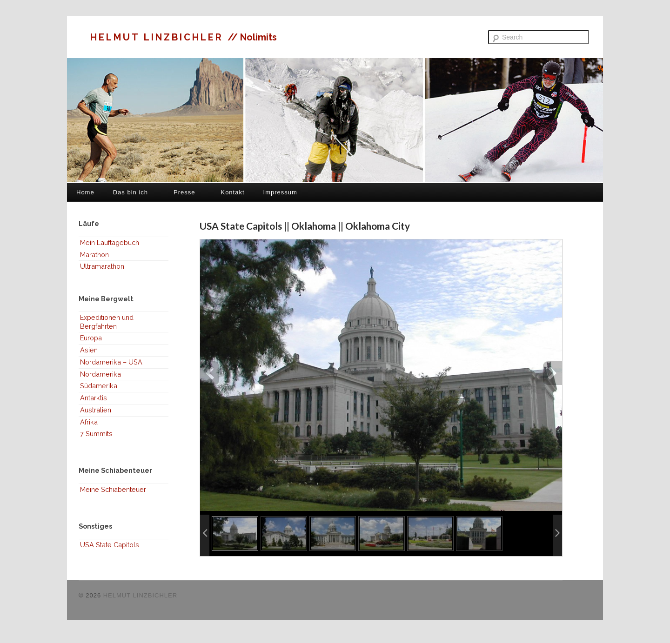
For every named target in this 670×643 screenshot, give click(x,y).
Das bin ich (130, 192)
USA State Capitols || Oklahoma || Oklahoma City (305, 226)
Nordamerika (100, 374)
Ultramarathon (102, 266)
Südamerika (98, 386)
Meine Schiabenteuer (113, 489)
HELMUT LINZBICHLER (159, 37)
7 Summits (96, 434)
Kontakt (232, 192)
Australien (95, 410)
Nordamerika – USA (111, 362)
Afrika (89, 422)
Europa (91, 338)
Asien (89, 350)
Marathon (94, 255)
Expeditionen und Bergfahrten (107, 321)
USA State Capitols (109, 545)
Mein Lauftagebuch (109, 242)
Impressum (280, 192)
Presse (184, 192)
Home (85, 192)
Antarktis (93, 398)
